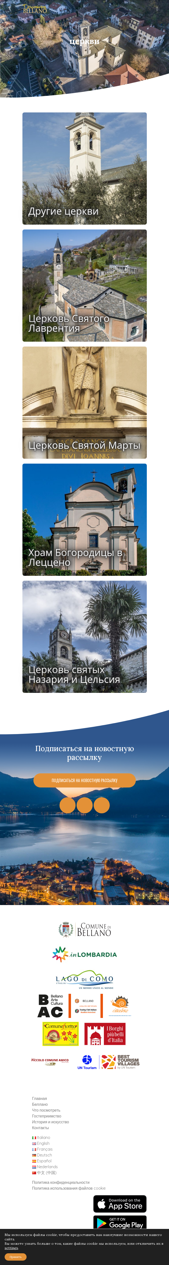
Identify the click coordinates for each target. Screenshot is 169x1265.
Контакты (40, 1127)
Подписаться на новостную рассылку (84, 780)
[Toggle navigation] (157, 10)
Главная (39, 1098)
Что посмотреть (46, 1110)
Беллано (40, 1104)
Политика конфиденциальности (61, 1182)
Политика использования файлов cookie (69, 1188)
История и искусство (50, 1121)
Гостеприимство (46, 1116)
